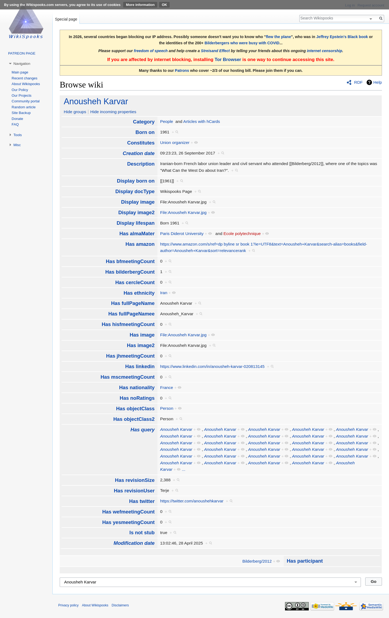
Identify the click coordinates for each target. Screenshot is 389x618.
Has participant (305, 561)
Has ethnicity (139, 293)
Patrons (182, 70)
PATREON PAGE (21, 53)
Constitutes (141, 143)
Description (141, 164)
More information (140, 5)
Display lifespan (136, 223)
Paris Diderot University (182, 233)
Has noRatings (137, 398)
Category (144, 122)
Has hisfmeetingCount (128, 324)
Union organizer (175, 142)
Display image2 (136, 212)
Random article (24, 107)
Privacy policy (68, 605)
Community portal (25, 101)
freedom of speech (151, 51)
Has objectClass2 (134, 419)
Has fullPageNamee (131, 314)
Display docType (135, 191)
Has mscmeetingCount (127, 377)
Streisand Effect (215, 51)
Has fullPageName (133, 303)
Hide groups (75, 111)
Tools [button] (18, 135)
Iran (163, 292)
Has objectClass (135, 408)
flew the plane (278, 37)
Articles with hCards (201, 121)
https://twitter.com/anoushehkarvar (191, 501)
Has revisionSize (135, 480)
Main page (20, 72)
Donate (17, 119)
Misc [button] (17, 145)
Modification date (134, 543)
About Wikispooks (26, 84)
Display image (138, 202)
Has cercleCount (135, 282)
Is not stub (142, 532)
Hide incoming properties (113, 111)
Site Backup (21, 113)
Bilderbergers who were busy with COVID (241, 43)
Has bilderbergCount (130, 272)
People (166, 121)
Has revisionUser (134, 490)
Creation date (139, 153)
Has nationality (137, 387)
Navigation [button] (22, 64)
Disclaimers (120, 605)
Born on (145, 132)
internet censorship (324, 51)
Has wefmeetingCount (128, 512)
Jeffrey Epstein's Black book (342, 37)
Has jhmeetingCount (130, 356)
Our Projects (21, 95)
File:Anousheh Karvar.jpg (183, 212)
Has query (142, 429)
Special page (66, 19)
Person (166, 408)
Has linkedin (140, 366)
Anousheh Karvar (96, 101)
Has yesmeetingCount (128, 522)
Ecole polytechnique (242, 233)
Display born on (136, 181)
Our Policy (20, 90)
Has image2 (141, 345)
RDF (358, 82)
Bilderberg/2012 (257, 561)
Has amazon (140, 244)
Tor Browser (227, 59)
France (166, 387)
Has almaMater (137, 233)
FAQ (15, 124)
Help (377, 82)
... (183, 469)
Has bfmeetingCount (130, 261)
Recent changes (24, 78)
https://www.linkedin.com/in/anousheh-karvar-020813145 (212, 366)
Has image (142, 335)
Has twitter (142, 501)
